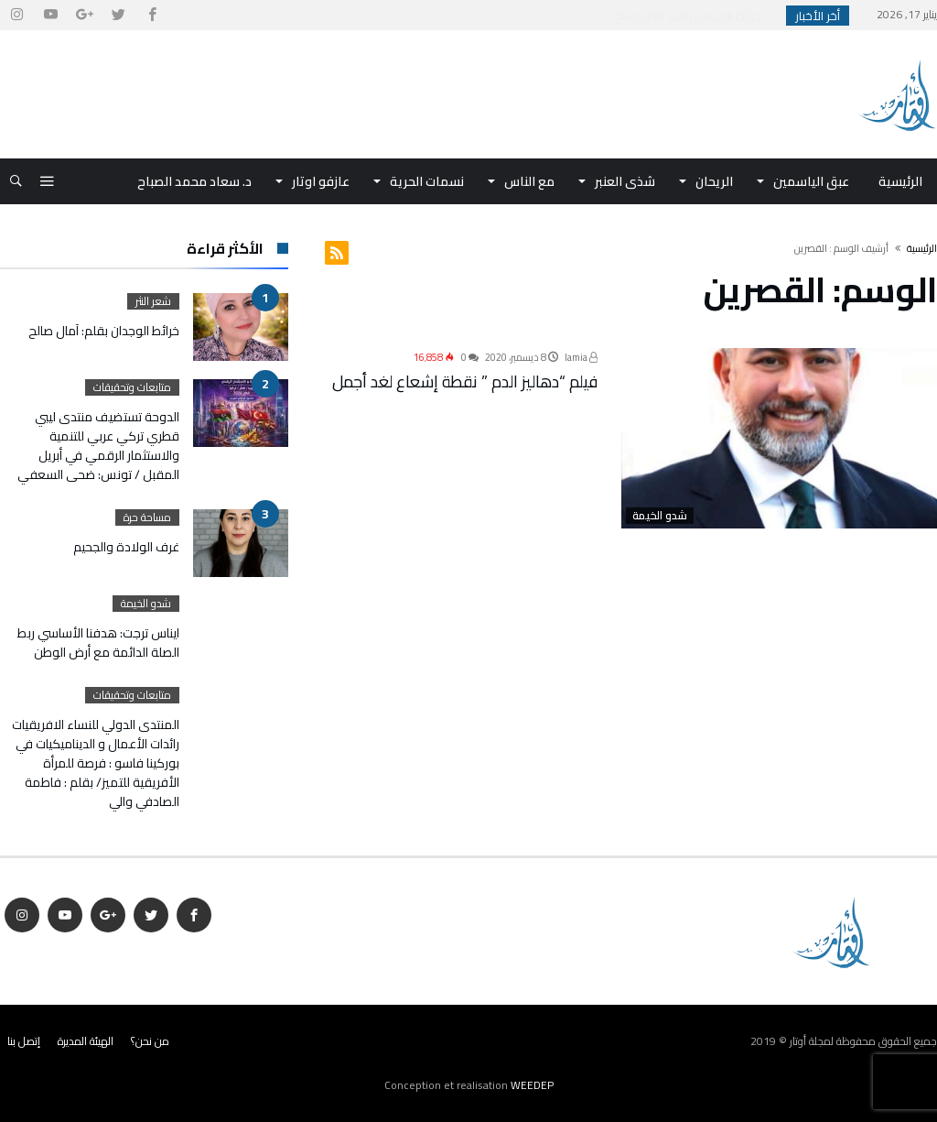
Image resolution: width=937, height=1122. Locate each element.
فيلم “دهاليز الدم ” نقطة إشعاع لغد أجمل (465, 381)
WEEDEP (532, 1084)
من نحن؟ (150, 1040)
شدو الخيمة (659, 515)
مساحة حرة (147, 517)
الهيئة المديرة (85, 1040)
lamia (581, 357)
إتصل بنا (23, 1040)
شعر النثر (153, 301)
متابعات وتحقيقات (132, 387)
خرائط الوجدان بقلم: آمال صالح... (688, 16)
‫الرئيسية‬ (922, 248)
